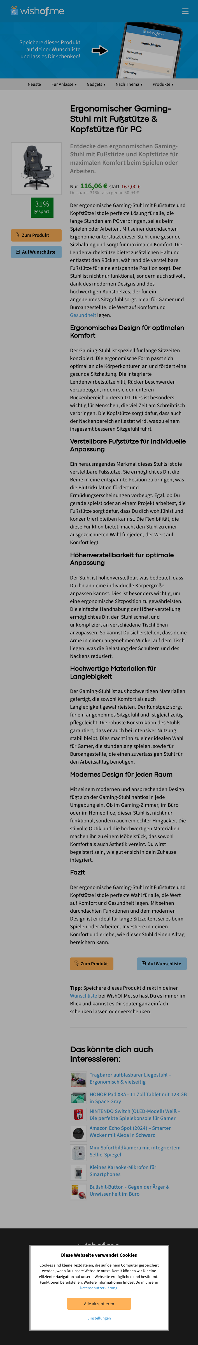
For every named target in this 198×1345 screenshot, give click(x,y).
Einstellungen (99, 1318)
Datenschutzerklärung (98, 1288)
